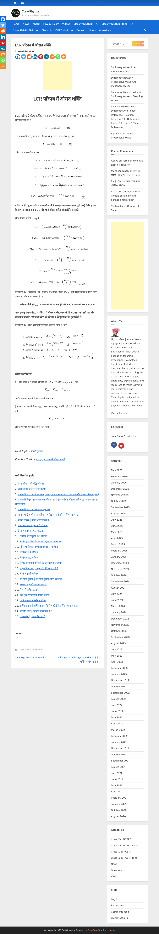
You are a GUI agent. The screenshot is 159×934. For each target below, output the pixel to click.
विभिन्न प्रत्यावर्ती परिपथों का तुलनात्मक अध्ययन (41, 562)
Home (15, 23)
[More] (63, 56)
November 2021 (120, 748)
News (26, 23)
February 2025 (119, 550)
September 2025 (120, 507)
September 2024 (120, 581)
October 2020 (119, 810)
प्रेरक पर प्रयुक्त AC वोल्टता (30, 530)
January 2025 (119, 556)
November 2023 (120, 624)
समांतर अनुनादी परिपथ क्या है (33, 584)
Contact (81, 30)
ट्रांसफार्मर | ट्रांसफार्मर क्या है (32, 616)
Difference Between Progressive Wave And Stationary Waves (124, 81)
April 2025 (117, 538)
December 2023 (120, 618)
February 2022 (119, 736)
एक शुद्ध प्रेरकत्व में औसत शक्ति (50, 459)
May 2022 (116, 717)
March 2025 (118, 544)
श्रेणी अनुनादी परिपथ (29, 573)
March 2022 (118, 729)
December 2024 (120, 562)
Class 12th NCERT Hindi (55, 30)
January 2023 (119, 674)
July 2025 (116, 519)
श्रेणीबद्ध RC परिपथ (29, 557)
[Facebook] (17, 56)
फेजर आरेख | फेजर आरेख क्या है (33, 520)
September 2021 (120, 760)
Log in (114, 899)
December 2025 (120, 488)
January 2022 (119, 742)
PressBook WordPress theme (101, 930)
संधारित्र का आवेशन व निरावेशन (32, 489)
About (36, 23)
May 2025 (116, 532)
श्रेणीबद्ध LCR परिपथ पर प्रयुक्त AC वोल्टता (40, 541)
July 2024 (116, 593)
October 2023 (119, 630)
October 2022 (119, 686)
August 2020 (118, 816)
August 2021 (118, 766)
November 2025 (120, 494)
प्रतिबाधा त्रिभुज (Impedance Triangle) (39, 546)
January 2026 (119, 482)
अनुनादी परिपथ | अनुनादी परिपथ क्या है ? (39, 568)
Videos (66, 23)
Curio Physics (30, 11)
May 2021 (116, 785)
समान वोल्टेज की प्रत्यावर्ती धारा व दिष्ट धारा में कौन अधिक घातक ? (48, 514)
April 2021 (116, 791)
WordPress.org (119, 917)
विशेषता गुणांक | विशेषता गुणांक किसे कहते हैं (41, 579)
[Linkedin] (35, 56)
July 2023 (116, 649)
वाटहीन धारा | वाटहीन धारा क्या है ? (36, 611)
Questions (105, 30)
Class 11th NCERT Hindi (115, 23)
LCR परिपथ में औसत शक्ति (33, 600)
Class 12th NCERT (23, 30)
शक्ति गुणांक (37, 451)
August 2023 (118, 643)
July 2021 (116, 773)
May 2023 (116, 655)
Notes (92, 30)
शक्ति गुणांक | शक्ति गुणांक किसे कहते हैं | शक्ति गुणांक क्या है (49, 605)
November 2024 (120, 569)
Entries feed (118, 905)
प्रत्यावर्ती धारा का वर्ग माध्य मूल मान (34, 509)
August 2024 (118, 587)
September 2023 (120, 637)
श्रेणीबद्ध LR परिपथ (29, 552)
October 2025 (119, 501)
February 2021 (119, 797)
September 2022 (120, 692)
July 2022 (116, 705)
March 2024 (118, 606)
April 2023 (117, 661)
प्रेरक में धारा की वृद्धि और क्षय (31, 483)
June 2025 (117, 525)
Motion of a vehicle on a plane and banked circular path (125, 195)
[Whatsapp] (57, 56)
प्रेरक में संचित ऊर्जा (28, 589)
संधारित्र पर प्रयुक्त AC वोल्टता (33, 536)
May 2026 (116, 470)
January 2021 (118, 804)
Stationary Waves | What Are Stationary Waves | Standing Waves (127, 96)
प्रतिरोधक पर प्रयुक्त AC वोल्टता (33, 525)
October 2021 (118, 754)
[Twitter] (23, 56)
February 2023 (119, 668)
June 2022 (117, 711)
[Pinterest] (40, 56)
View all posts (119, 413)
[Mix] (52, 56)
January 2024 (119, 612)
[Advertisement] (57, 75)
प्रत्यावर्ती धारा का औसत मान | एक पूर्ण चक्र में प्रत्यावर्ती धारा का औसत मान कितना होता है (58, 494)
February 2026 (119, 476)
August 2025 (118, 513)
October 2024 (119, 575)
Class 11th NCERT (83, 23)
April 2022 (117, 723)
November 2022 (120, 680)
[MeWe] (46, 56)
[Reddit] (29, 56)
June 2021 (117, 779)
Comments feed (120, 911)
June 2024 (117, 600)
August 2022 (118, 698)
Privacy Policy (51, 23)
